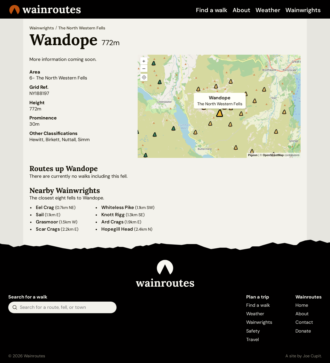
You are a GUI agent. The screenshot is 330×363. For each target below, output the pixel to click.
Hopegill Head (117, 229)
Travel (252, 339)
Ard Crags (112, 222)
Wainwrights (303, 10)
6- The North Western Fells (58, 78)
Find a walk (211, 10)
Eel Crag (45, 207)
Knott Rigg (113, 215)
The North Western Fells (81, 28)
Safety (253, 331)
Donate (303, 331)
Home (301, 305)
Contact (304, 322)
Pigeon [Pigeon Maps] (253, 155)
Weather (267, 10)
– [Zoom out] (144, 68)
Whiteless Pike (117, 207)
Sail (40, 215)
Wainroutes (45, 9)
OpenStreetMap (273, 155)
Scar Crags (48, 229)
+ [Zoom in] (143, 61)
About (241, 10)
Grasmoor (47, 222)
